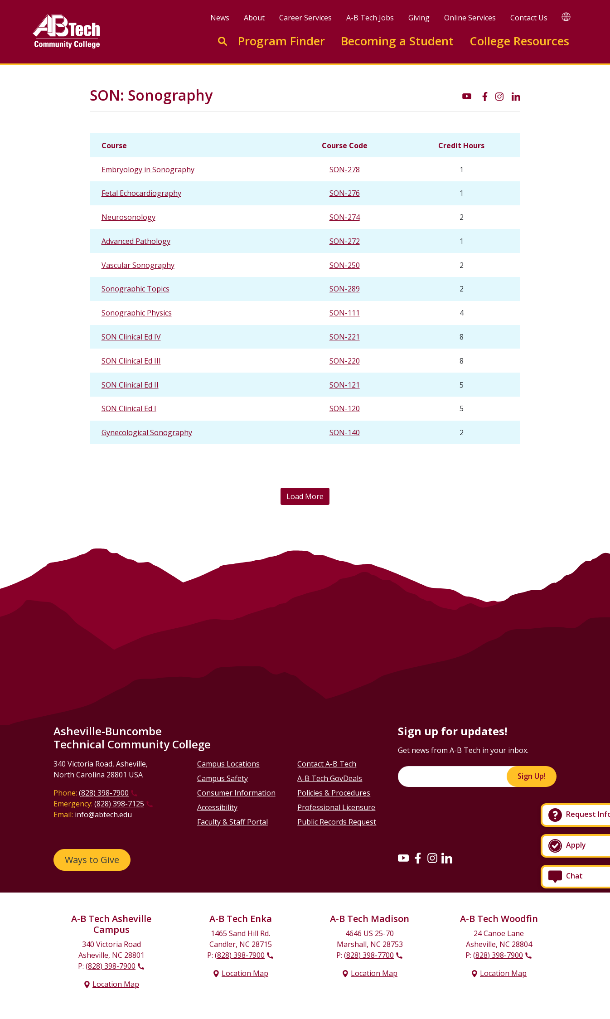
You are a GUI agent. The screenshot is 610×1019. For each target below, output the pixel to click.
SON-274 (344, 217)
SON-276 (344, 193)
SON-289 (344, 289)
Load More (305, 496)
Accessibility (217, 807)
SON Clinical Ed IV (131, 337)
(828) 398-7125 (119, 804)
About (254, 18)
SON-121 (344, 385)
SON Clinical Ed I (129, 408)
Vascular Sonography (138, 265)
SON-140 (344, 432)
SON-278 (344, 170)
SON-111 (344, 313)
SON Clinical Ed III (131, 361)
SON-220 (344, 361)
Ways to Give (92, 860)
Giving (419, 18)
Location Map (115, 984)
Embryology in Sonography (148, 170)
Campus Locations (228, 764)
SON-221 (344, 337)
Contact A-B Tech (326, 764)
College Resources (519, 41)
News (219, 18)
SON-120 (344, 408)
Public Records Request (336, 822)
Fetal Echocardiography (141, 193)
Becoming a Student (397, 41)
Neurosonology (128, 217)
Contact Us (528, 18)
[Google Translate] (566, 16)
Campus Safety (222, 778)
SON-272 (344, 241)
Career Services (305, 18)
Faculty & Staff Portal (232, 822)
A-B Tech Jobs (370, 18)
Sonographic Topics (135, 289)
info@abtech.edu (103, 815)
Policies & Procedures (333, 793)
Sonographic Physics (137, 313)
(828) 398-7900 (104, 793)
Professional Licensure (336, 807)
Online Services (470, 18)
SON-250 (344, 265)
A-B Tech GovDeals (329, 778)
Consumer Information (236, 793)
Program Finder (281, 41)
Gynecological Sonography (147, 432)
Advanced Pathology (136, 241)
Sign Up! (532, 776)
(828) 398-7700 (369, 955)
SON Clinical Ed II (130, 385)
